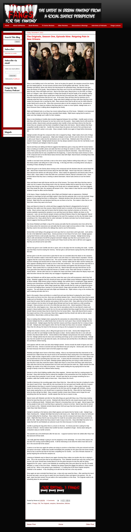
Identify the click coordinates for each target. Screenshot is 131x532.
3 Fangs (34, 503)
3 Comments (51, 500)
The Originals (45, 503)
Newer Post (31, 524)
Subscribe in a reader (11, 53)
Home (61, 524)
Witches (67, 503)
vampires (53, 503)
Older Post (90, 524)
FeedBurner (16, 79)
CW (39, 503)
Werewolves (60, 503)
